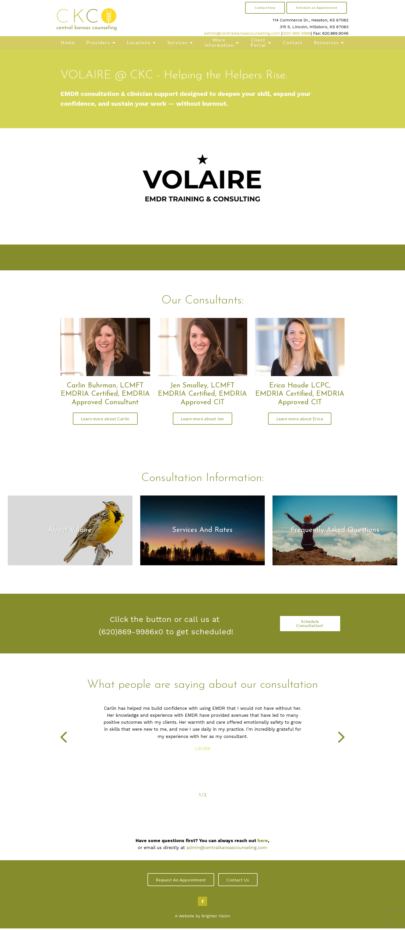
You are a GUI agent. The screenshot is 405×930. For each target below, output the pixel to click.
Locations (139, 42)
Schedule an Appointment (316, 8)
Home (68, 42)
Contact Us (239, 881)
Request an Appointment (179, 881)
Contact (292, 42)
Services (177, 42)
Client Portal (258, 42)
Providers (98, 42)
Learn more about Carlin (105, 418)
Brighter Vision (215, 917)
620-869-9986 (297, 33)
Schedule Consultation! (310, 624)
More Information (219, 42)
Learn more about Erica (299, 418)
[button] (63, 739)
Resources (326, 42)
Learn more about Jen (202, 418)
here (263, 841)
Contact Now (265, 8)
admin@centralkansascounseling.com (242, 33)
